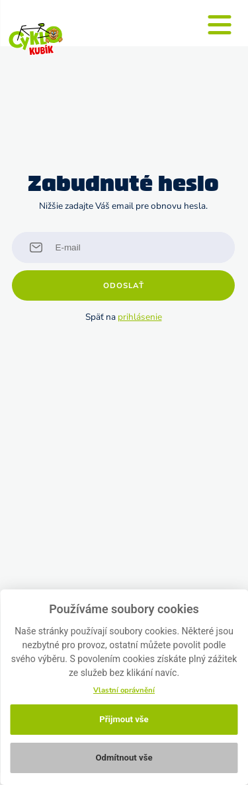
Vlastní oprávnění (124, 690)
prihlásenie (140, 317)
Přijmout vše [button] (123, 719)
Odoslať (123, 285)
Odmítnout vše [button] (123, 758)
